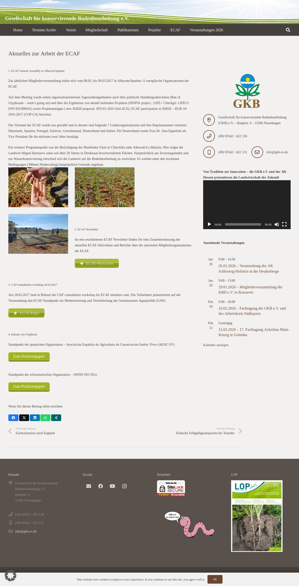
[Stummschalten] (276, 224)
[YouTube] (113, 486)
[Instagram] (124, 486)
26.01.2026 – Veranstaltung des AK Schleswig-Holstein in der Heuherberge (248, 268)
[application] (247, 204)
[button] (288, 30)
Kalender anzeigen (215, 345)
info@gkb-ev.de (277, 152)
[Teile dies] (13, 417)
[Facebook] (101, 486)
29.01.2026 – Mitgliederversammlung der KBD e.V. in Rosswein (250, 289)
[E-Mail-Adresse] (89, 486)
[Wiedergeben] (209, 224)
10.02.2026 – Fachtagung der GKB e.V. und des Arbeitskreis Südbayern (252, 311)
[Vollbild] (284, 224)
